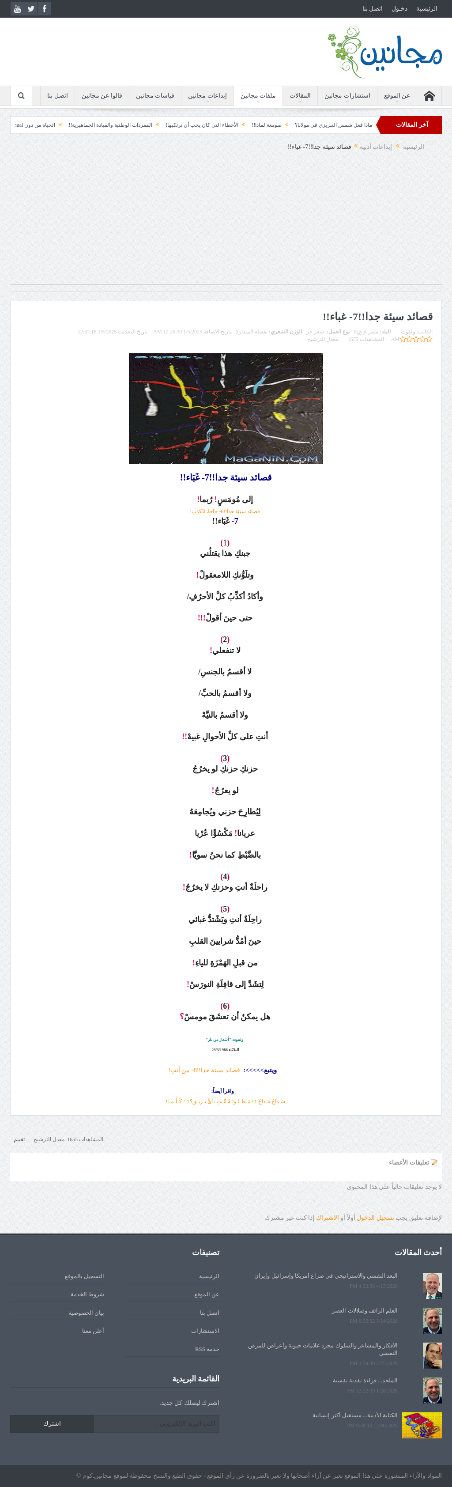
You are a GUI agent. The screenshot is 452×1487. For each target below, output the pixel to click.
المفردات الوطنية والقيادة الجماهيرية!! (100, 125)
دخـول (399, 8)
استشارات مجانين (347, 95)
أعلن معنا (93, 1331)
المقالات (300, 95)
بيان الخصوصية (86, 1312)
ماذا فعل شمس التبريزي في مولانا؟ (323, 125)
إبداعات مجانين (207, 95)
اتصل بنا (372, 8)
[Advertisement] (226, 222)
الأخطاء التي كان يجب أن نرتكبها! (191, 125)
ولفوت (408, 332)
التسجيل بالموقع (84, 1276)
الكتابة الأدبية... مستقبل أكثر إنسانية (355, 1415)
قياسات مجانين (155, 95)
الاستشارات (205, 1331)
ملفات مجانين (258, 95)
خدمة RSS (207, 1349)
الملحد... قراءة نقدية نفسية (365, 1380)
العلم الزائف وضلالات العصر (365, 1310)
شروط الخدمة (87, 1294)
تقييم (19, 1139)
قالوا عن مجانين (102, 95)
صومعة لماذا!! (256, 125)
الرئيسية (426, 8)
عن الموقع (397, 95)
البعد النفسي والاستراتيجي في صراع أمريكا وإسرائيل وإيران (326, 1275)
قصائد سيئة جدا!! (218, 1070)
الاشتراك (327, 1218)
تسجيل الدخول (375, 1218)
